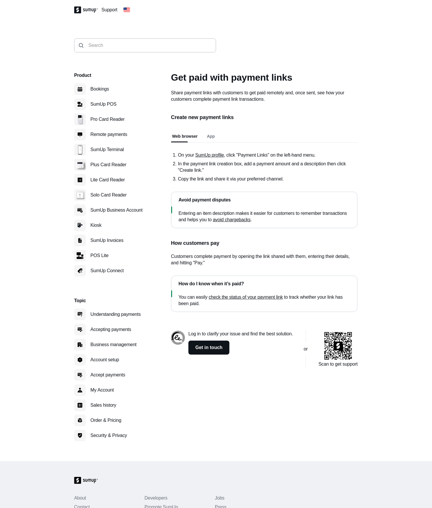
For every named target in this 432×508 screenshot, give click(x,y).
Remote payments (108, 134)
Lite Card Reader (107, 179)
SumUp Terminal (107, 149)
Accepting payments (110, 329)
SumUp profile (209, 155)
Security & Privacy (108, 435)
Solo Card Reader (108, 194)
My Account (102, 389)
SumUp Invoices (106, 240)
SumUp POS (103, 104)
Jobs (219, 497)
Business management (113, 344)
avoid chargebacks (232, 219)
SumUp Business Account (116, 210)
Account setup (104, 359)
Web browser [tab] (185, 136)
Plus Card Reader (108, 164)
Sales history (103, 405)
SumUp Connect (107, 270)
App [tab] (211, 136)
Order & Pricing (105, 420)
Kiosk (95, 225)
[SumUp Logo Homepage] (87, 10)
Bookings (99, 88)
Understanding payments (115, 314)
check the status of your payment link (246, 297)
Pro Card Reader (107, 119)
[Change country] (127, 10)
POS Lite (99, 255)
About (80, 497)
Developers (155, 497)
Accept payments (107, 374)
